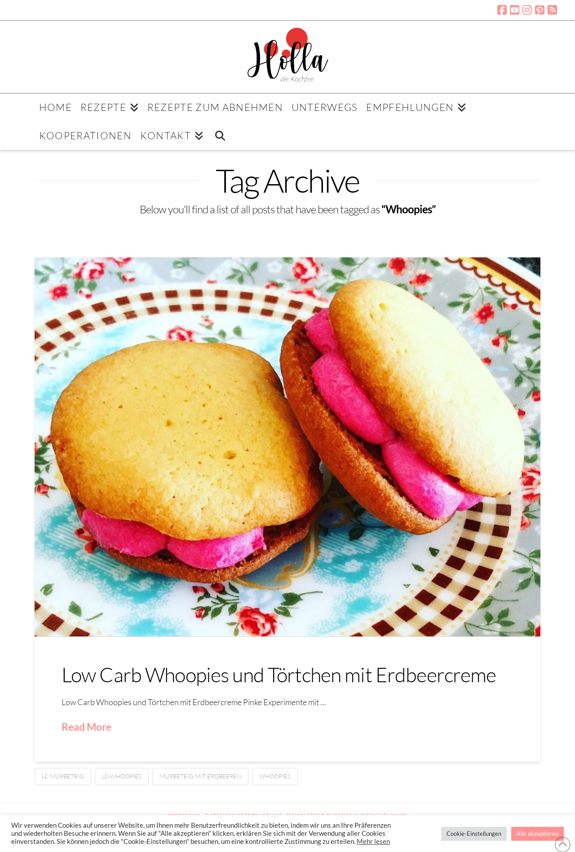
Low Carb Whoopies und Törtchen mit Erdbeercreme (279, 674)
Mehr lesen (373, 841)
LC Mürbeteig (63, 776)
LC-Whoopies (122, 776)
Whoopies (275, 776)
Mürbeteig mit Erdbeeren (200, 776)
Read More (86, 726)
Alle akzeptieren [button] (537, 833)
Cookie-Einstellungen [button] (474, 833)
